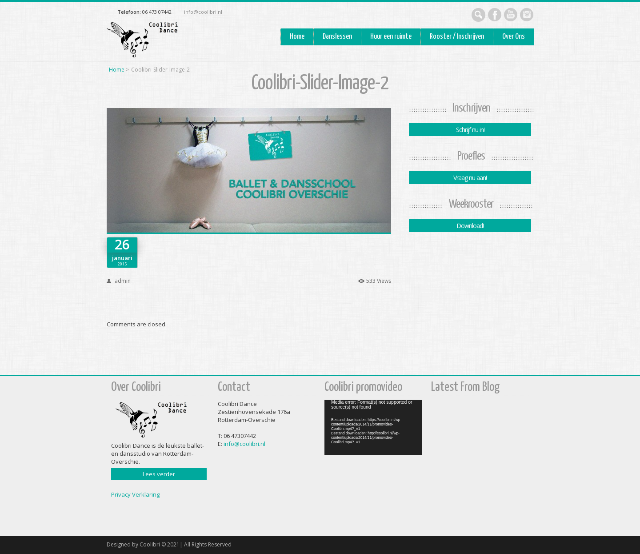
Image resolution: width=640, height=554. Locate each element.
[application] (373, 427)
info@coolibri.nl (203, 11)
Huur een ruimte (391, 36)
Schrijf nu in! (470, 129)
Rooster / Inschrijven (457, 36)
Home (297, 36)
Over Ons (513, 36)
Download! (470, 225)
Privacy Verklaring (135, 494)
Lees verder (159, 474)
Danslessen (337, 36)
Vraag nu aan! (470, 177)
